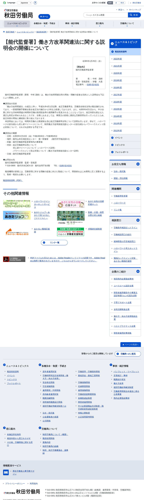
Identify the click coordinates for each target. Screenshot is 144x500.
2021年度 (117, 66)
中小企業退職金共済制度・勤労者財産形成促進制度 (91, 405)
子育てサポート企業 (122, 303)
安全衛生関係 (48, 380)
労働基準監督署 (121, 196)
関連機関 (126, 189)
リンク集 (118, 210)
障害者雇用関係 (85, 400)
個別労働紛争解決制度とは (54, 404)
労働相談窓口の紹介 (122, 235)
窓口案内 (11, 426)
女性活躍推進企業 (122, 310)
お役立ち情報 (126, 164)
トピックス (120, 145)
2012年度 (117, 130)
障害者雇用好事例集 (122, 334)
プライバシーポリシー (15, 480)
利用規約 (34, 480)
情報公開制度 (84, 411)
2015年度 (117, 109)
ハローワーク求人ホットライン (125, 250)
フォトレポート (122, 152)
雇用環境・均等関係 (51, 388)
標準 (110, 3)
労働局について (50, 426)
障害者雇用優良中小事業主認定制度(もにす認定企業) (125, 294)
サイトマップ (135, 10)
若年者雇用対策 (49, 370)
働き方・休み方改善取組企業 (125, 318)
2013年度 (117, 123)
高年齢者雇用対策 (50, 392)
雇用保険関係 (84, 388)
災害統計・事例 (120, 374)
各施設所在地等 (14, 431)
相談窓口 (126, 220)
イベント (119, 138)
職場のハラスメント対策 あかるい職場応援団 (125, 260)
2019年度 (117, 80)
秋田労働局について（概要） (55, 431)
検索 (135, 15)
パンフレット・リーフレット (126, 370)
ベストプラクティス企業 (124, 327)
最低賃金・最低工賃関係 (89, 374)
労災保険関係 (48, 384)
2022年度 (117, 59)
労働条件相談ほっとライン (125, 228)
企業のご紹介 (126, 272)
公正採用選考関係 (86, 415)
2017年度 (117, 95)
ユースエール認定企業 (123, 286)
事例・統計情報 (121, 365)
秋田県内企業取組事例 (123, 279)
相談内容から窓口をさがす (19, 435)
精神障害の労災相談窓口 (124, 242)
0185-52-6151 (65, 165)
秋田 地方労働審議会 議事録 (55, 448)
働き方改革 (118, 381)
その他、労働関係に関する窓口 (20, 440)
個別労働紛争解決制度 (123, 385)
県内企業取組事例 (121, 396)
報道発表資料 (121, 52)
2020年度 (117, 73)
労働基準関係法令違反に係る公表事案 (126, 391)
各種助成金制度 (85, 396)
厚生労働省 (136, 3)
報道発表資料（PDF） (13, 180)
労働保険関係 (84, 380)
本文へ (121, 10)
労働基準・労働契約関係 (89, 370)
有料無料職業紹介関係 (52, 400)
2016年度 (117, 102)
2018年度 (117, 87)
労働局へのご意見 (128, 354)
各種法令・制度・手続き (55, 365)
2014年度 (117, 116)
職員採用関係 (48, 435)
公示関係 (46, 419)
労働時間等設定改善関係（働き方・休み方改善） (55, 375)
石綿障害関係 (84, 384)
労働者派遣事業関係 (87, 392)
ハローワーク (120, 203)
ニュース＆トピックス (126, 44)
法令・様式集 (120, 171)
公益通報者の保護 (50, 415)
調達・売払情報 (121, 178)
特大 (122, 3)
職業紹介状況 (119, 377)
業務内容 (46, 439)
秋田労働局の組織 (50, 442)
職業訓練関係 (48, 396)
